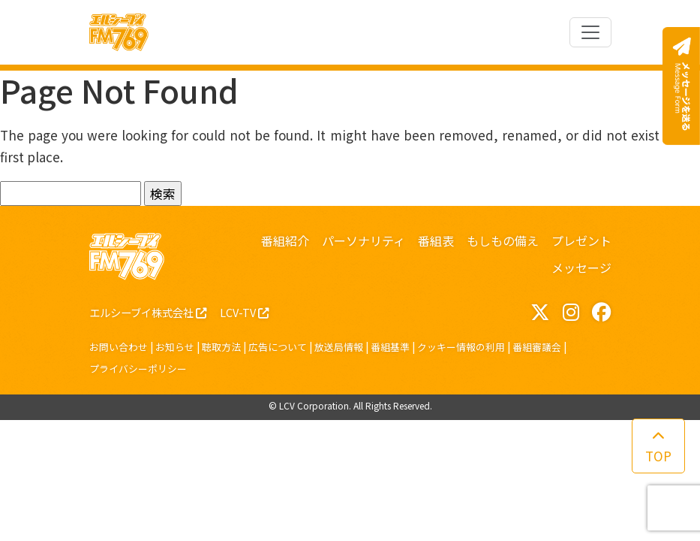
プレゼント (581, 240)
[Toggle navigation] (590, 32)
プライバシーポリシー (138, 368)
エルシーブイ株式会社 (147, 312)
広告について (277, 347)
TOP (658, 447)
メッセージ (581, 267)
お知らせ (174, 347)
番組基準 (390, 347)
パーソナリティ (363, 240)
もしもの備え (503, 240)
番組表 (436, 240)
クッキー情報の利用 (461, 347)
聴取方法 (221, 347)
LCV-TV (244, 312)
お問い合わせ (118, 347)
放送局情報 (338, 347)
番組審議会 (536, 347)
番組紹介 (285, 240)
